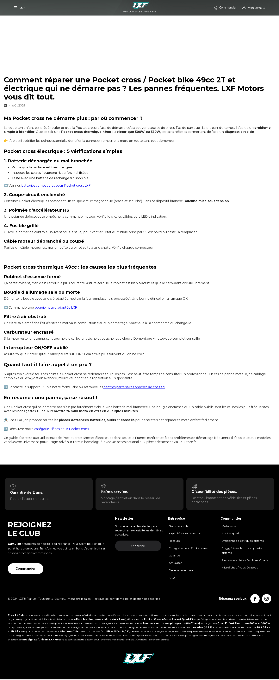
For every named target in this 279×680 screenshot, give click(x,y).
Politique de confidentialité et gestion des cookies (126, 599)
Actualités (175, 563)
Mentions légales (79, 599)
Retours (174, 541)
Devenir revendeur (181, 570)
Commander (26, 569)
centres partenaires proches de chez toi (134, 387)
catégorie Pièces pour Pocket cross (61, 429)
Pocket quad (230, 534)
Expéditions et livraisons (185, 534)
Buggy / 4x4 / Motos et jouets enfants (241, 551)
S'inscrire (139, 546)
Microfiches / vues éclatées (239, 568)
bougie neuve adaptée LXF (55, 307)
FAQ (172, 578)
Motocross (228, 526)
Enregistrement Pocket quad (189, 548)
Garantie (174, 556)
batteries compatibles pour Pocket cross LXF (55, 185)
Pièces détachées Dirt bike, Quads (244, 560)
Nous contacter (179, 526)
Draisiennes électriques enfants (242, 541)
